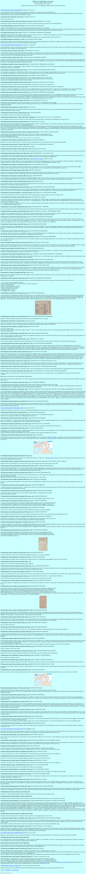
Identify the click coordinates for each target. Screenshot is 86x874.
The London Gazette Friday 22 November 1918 (12, 728)
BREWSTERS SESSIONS (38, 158)
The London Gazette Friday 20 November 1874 (12, 10)
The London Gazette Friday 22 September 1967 (12, 832)
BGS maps (52, 438)
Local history (8, 870)
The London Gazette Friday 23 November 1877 (12, 45)
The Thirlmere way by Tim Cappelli (63, 862)
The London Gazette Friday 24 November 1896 (12, 407)
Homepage (16, 870)
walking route (42, 862)
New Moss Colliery (50, 457)
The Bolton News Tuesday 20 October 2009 (11, 865)
